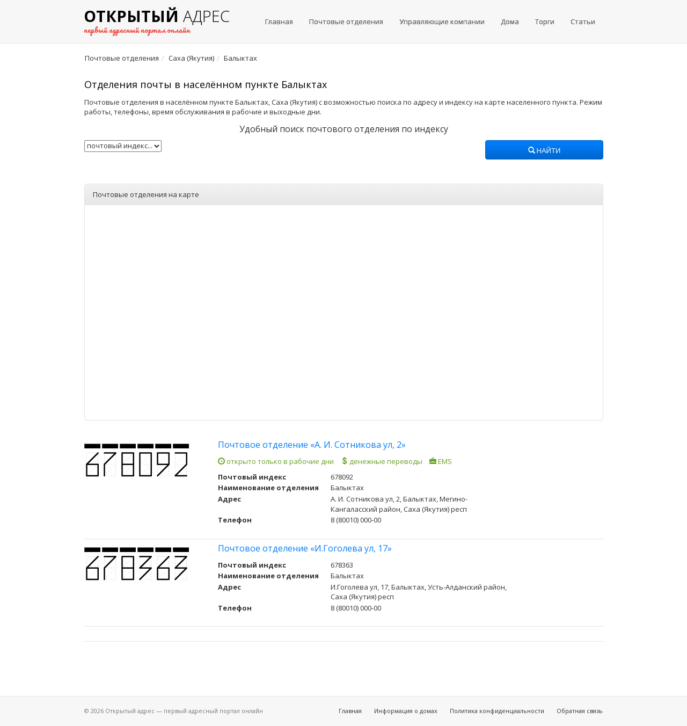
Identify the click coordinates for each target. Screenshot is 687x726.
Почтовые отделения (346, 21)
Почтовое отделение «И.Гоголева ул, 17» (305, 548)
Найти (544, 151)
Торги (544, 21)
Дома (510, 21)
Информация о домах (405, 711)
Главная (279, 21)
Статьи (583, 21)
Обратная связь (580, 711)
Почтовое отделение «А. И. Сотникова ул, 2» (312, 445)
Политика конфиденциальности (497, 711)
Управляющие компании (442, 21)
